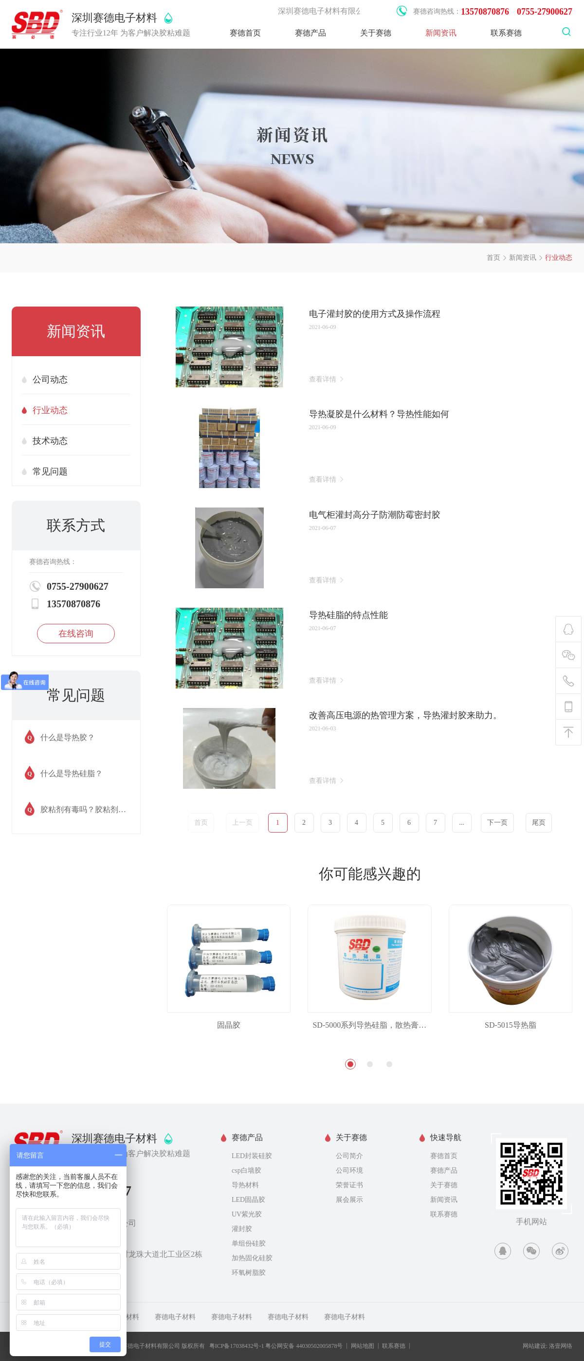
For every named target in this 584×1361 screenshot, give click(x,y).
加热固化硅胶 (252, 1258)
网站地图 (362, 1346)
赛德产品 (310, 33)
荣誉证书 (349, 1185)
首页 (493, 257)
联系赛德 (506, 33)
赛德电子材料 (175, 1317)
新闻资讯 (440, 33)
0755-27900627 (544, 12)
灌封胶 (242, 1229)
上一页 (242, 822)
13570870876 (485, 12)
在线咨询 (75, 633)
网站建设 (534, 1346)
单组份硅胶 (249, 1243)
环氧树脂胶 (249, 1272)
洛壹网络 (560, 1346)
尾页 (539, 822)
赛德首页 (245, 33)
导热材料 (245, 1185)
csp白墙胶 (246, 1170)
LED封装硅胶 (252, 1156)
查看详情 (327, 379)
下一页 (497, 822)
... (461, 822)
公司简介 (349, 1156)
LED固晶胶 (248, 1199)
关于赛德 (375, 33)
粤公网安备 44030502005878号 (304, 1346)
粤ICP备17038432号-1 (236, 1346)
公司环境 (349, 1170)
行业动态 (558, 257)
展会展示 (349, 1199)
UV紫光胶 (247, 1214)
